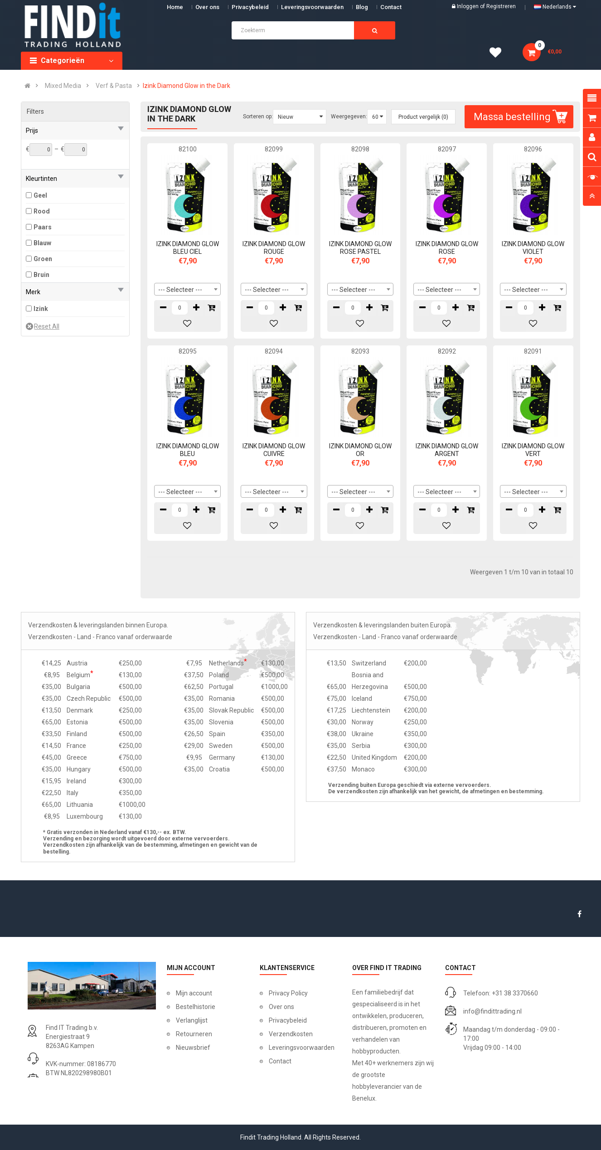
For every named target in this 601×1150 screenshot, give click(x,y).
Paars (43, 227)
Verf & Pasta (114, 85)
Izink (41, 308)
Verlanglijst (192, 1020)
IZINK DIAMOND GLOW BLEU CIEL (187, 247)
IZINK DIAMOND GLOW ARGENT (447, 449)
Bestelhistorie (195, 1006)
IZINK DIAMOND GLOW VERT (533, 449)
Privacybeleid (250, 7)
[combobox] (187, 289)
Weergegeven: (349, 116)
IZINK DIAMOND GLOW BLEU (187, 449)
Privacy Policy (288, 993)
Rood (42, 211)
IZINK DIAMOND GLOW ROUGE (273, 247)
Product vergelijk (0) (423, 117)
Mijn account (194, 993)
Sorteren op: (258, 116)
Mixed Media (63, 85)
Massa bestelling (522, 116)
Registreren (501, 6)
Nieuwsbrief (193, 1047)
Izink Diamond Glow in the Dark (186, 85)
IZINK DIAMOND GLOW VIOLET (533, 247)
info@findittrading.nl (492, 1011)
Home (175, 7)
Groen (43, 258)
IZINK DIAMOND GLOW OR (360, 449)
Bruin (41, 274)
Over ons (207, 7)
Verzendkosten (291, 1034)
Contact (280, 1061)
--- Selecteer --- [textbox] (180, 289)
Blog (362, 7)
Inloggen (468, 6)
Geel (40, 195)
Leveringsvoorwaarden (312, 7)
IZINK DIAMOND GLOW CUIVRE (273, 449)
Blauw (42, 243)
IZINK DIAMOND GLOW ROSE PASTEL (360, 247)
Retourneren (194, 1034)
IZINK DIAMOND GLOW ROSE (447, 247)
